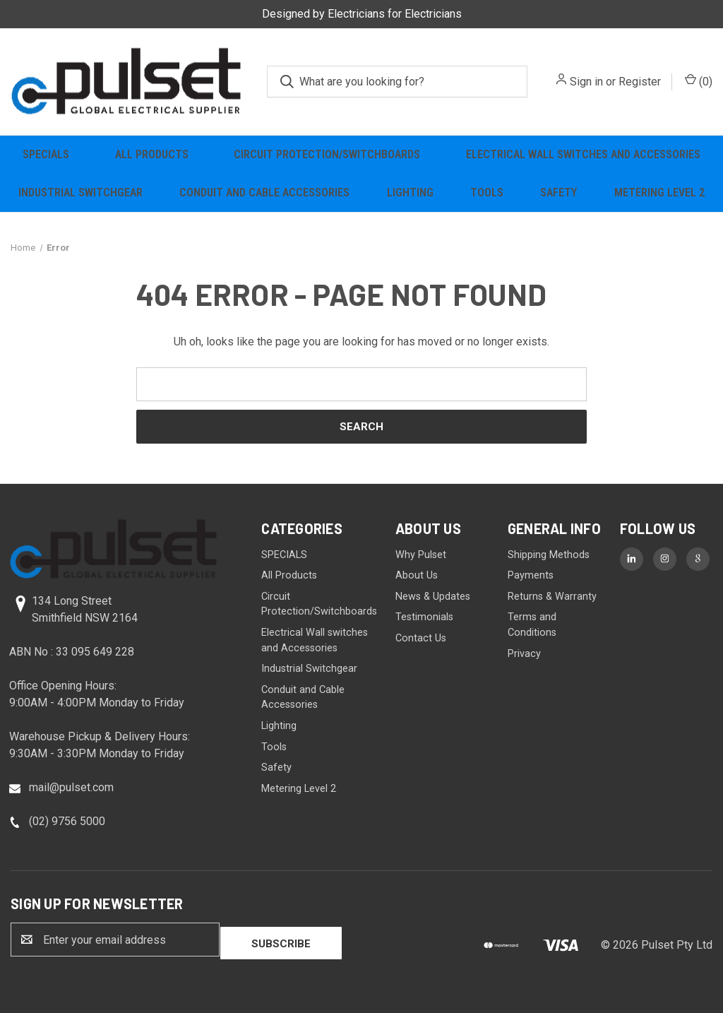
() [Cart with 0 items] (698, 80)
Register (640, 81)
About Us (416, 575)
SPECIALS (46, 154)
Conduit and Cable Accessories (264, 192)
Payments (531, 575)
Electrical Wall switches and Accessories (583, 154)
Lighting (410, 192)
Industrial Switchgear (80, 192)
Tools (486, 192)
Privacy (524, 654)
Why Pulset (420, 555)
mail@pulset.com (71, 787)
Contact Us (420, 638)
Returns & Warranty (552, 597)
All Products (152, 154)
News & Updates (432, 597)
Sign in (586, 81)
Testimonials (424, 617)
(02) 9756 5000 (67, 821)
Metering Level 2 (659, 192)
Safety (558, 192)
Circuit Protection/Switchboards (327, 154)
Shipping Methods (549, 555)
